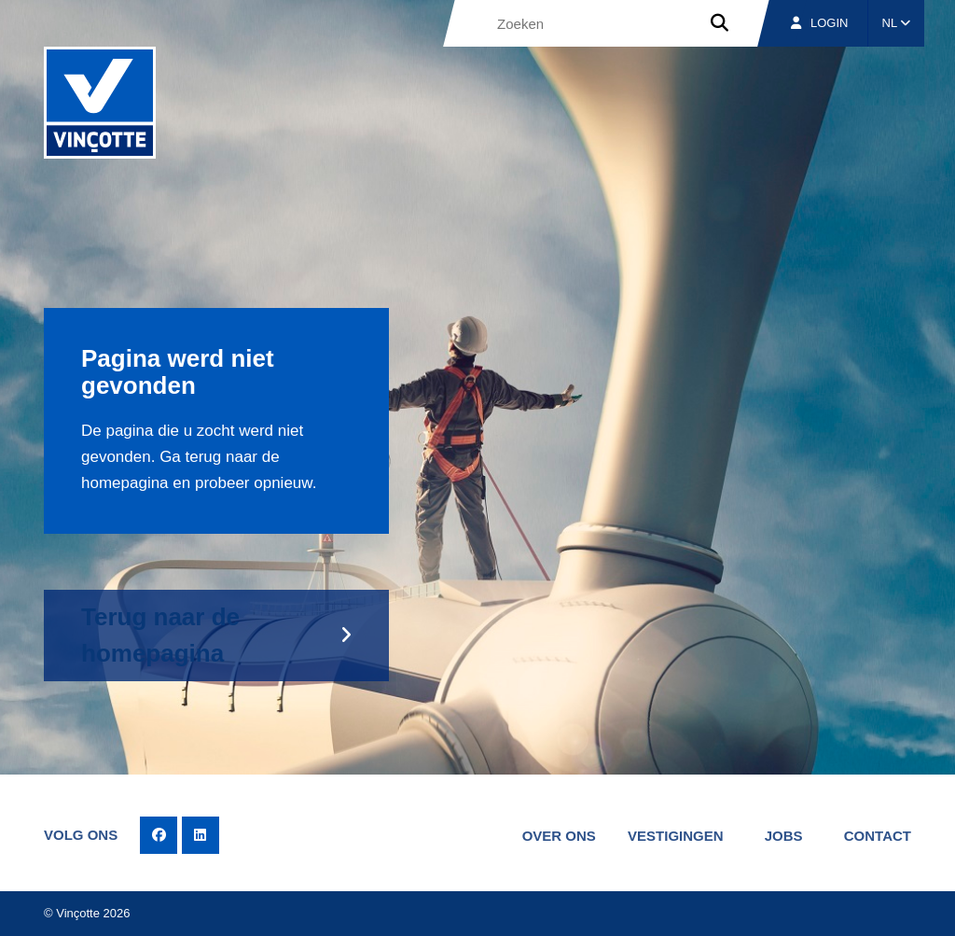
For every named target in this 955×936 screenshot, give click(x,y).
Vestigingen (676, 836)
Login (819, 23)
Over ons (559, 836)
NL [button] (896, 23)
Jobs (784, 836)
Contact (877, 836)
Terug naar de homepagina (160, 635)
